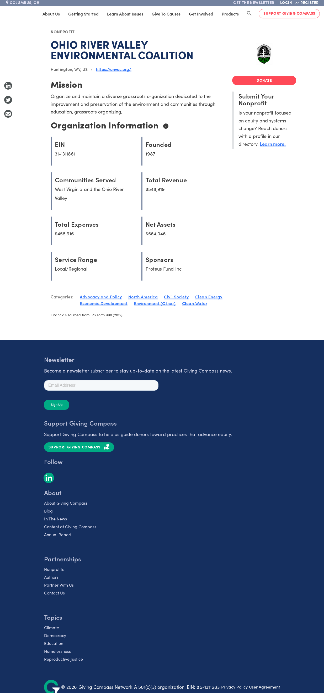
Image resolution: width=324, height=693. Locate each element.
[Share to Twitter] (8, 100)
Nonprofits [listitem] (54, 569)
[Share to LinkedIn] (8, 86)
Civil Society (176, 296)
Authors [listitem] (51, 577)
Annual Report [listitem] (57, 534)
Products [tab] (230, 14)
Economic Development (104, 303)
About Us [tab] (51, 14)
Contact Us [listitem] (54, 593)
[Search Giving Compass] (249, 13)
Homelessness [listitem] (57, 651)
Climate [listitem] (51, 627)
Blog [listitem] (48, 511)
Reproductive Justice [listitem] (63, 659)
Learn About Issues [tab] (125, 14)
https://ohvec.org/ (113, 69)
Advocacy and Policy (101, 296)
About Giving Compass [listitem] (66, 503)
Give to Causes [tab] (166, 14)
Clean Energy (208, 296)
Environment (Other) (155, 303)
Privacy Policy (234, 687)
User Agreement (264, 687)
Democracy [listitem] (55, 635)
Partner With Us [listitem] (59, 585)
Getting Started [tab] (83, 14)
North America (143, 296)
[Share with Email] (8, 114)
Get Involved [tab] (201, 14)
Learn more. (273, 144)
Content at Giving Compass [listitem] (70, 526)
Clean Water (195, 303)
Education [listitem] (53, 643)
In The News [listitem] (55, 518)
